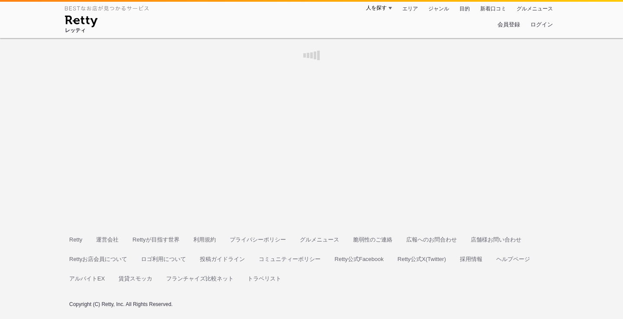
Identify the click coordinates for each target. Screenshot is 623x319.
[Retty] (81, 22)
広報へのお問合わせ (431, 239)
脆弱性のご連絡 (372, 239)
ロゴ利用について (163, 259)
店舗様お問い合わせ (496, 239)
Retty (75, 239)
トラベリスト (264, 278)
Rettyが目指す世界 (155, 239)
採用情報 (471, 259)
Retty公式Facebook (358, 259)
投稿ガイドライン (222, 259)
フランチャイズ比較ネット (200, 278)
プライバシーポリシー (258, 239)
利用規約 (204, 239)
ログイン (541, 24)
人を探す (376, 8)
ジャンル (438, 9)
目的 (464, 9)
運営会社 (107, 239)
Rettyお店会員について (98, 259)
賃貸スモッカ (135, 278)
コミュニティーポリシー (290, 259)
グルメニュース (535, 9)
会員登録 (509, 24)
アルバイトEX (87, 278)
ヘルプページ (513, 259)
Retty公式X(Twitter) (422, 259)
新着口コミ (493, 9)
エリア (410, 9)
